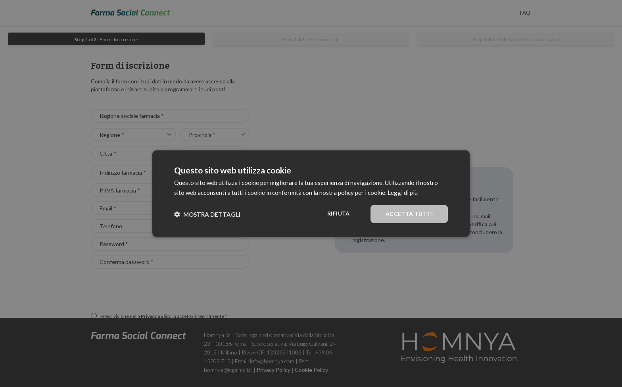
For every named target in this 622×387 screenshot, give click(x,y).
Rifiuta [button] (338, 213)
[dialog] (311, 193)
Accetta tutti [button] (409, 213)
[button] (207, 214)
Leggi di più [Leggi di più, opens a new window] (403, 192)
